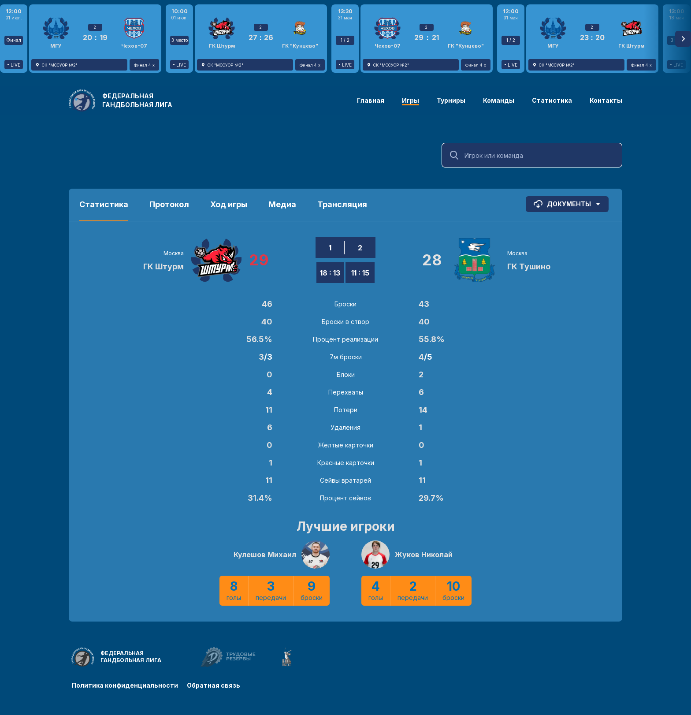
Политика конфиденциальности (124, 685)
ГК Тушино (528, 266)
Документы (567, 204)
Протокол (169, 204)
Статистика (552, 100)
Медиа (282, 204)
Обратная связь (213, 685)
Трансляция (342, 204)
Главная (370, 100)
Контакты (606, 100)
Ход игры (228, 204)
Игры (410, 100)
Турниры (451, 100)
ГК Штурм (163, 266)
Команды (498, 100)
